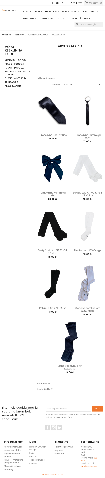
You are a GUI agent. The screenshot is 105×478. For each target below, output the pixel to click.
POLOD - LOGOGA (14, 64)
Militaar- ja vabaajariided (62, 12)
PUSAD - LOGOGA (14, 67)
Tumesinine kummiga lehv (52, 194)
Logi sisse (59, 450)
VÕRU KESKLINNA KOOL (13, 50)
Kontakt (33, 456)
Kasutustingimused (13, 446)
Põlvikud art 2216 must (52, 308)
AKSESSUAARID (13, 86)
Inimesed (33, 463)
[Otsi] (89, 24)
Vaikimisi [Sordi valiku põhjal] (82, 84)
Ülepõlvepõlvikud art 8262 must (70, 367)
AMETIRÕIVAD (91, 12)
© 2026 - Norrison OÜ (52, 474)
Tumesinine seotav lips (52, 135)
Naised (27, 12)
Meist (31, 453)
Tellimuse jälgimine (64, 446)
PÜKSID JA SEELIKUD (15, 78)
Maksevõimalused (12, 466)
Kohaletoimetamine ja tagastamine (13, 461)
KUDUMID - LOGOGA (16, 60)
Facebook (50, 431)
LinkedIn (61, 431)
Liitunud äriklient (80, 18)
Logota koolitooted (53, 18)
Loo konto (59, 453)
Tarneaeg (8, 469)
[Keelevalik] (58, 3)
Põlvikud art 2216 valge (87, 250)
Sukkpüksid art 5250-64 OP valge (87, 194)
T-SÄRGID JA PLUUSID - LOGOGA (17, 73)
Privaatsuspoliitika (12, 450)
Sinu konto (61, 442)
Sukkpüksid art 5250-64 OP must (52, 252)
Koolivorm (29, 18)
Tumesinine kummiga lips (87, 136)
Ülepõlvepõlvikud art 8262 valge (87, 309)
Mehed (38, 12)
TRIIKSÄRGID (11, 82)
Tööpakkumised (37, 459)
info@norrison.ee (89, 466)
